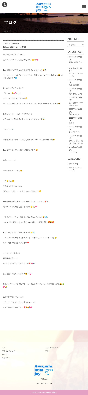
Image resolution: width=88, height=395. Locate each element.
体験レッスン (74, 114)
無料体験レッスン (76, 94)
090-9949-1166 (46, 384)
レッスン (5, 354)
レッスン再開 (74, 132)
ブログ (71, 164)
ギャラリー (6, 358)
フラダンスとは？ (8, 351)
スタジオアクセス (51, 348)
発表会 (71, 123)
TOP (5, 31)
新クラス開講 (74, 85)
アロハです (73, 152)
